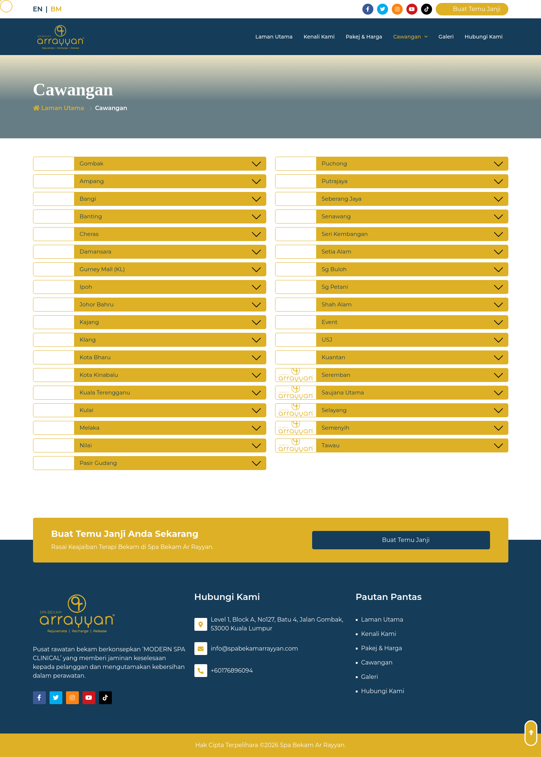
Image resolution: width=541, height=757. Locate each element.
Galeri (446, 36)
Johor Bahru (97, 304)
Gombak (91, 163)
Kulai (86, 410)
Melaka (89, 427)
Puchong (334, 163)
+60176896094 (223, 670)
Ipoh (86, 286)
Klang (88, 339)
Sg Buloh (334, 269)
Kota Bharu (95, 357)
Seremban (336, 374)
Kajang (89, 322)
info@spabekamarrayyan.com (246, 648)
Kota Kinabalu (99, 374)
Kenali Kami (319, 36)
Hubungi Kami (484, 36)
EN (38, 9)
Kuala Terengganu (105, 392)
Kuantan (333, 357)
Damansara (96, 251)
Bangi (88, 198)
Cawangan (410, 36)
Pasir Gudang (98, 462)
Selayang (334, 410)
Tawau (331, 445)
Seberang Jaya (342, 198)
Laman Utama (273, 36)
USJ (327, 339)
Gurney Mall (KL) (102, 269)
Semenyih (335, 427)
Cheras (89, 233)
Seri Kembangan (345, 233)
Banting (91, 216)
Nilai (86, 445)
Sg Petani (335, 286)
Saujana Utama (343, 392)
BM (56, 9)
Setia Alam (336, 251)
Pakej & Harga (364, 36)
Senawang (336, 216)
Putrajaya (335, 181)
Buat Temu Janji (472, 9)
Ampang (92, 181)
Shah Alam (337, 304)
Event (329, 322)
